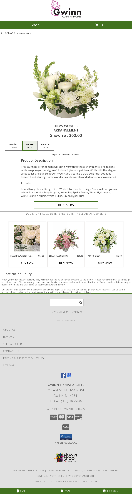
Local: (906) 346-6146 (66, 401)
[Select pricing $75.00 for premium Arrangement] (45, 145)
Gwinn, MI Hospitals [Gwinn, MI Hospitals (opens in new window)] (59, 470)
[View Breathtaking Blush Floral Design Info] (66, 238)
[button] (66, 437)
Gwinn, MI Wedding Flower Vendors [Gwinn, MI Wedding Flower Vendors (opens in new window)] (97, 470)
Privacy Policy (43, 481)
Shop (33, 24)
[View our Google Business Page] (68, 376)
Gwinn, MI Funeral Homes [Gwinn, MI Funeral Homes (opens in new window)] (28, 470)
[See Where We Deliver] (66, 320)
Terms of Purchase (67, 481)
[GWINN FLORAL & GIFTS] (66, 16)
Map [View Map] (66, 491)
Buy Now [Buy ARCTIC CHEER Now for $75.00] (105, 263)
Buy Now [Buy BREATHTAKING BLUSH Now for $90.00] (66, 263)
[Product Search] (67, 302)
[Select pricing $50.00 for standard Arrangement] (13, 145)
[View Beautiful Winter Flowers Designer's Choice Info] (27, 238)
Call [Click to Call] (22, 491)
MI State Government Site (79, 476)
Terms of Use (89, 481)
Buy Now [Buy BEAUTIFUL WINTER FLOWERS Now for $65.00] (27, 263)
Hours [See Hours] (110, 491)
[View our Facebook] (63, 376)
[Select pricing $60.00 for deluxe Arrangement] (30, 145)
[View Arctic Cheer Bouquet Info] (105, 238)
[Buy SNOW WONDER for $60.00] (66, 205)
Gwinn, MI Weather (48, 476)
